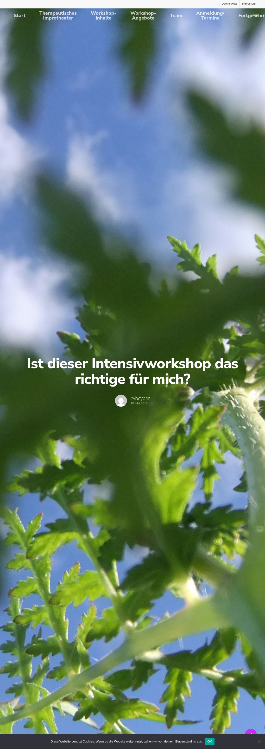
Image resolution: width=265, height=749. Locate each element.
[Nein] (259, 741)
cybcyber (140, 398)
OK (210, 741)
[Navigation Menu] (255, 15)
